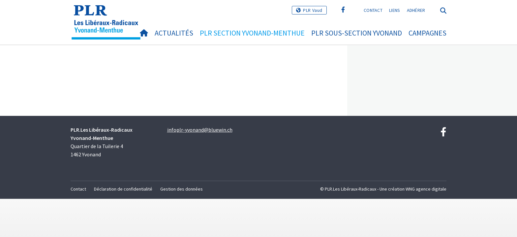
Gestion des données (181, 189)
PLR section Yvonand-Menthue (252, 33)
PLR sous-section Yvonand (356, 33)
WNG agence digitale (426, 189)
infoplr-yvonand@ (187, 129)
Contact (373, 10)
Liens (394, 10)
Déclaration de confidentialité (123, 189)
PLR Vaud (312, 10)
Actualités (174, 33)
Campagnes (427, 33)
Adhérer (416, 10)
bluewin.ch (220, 129)
